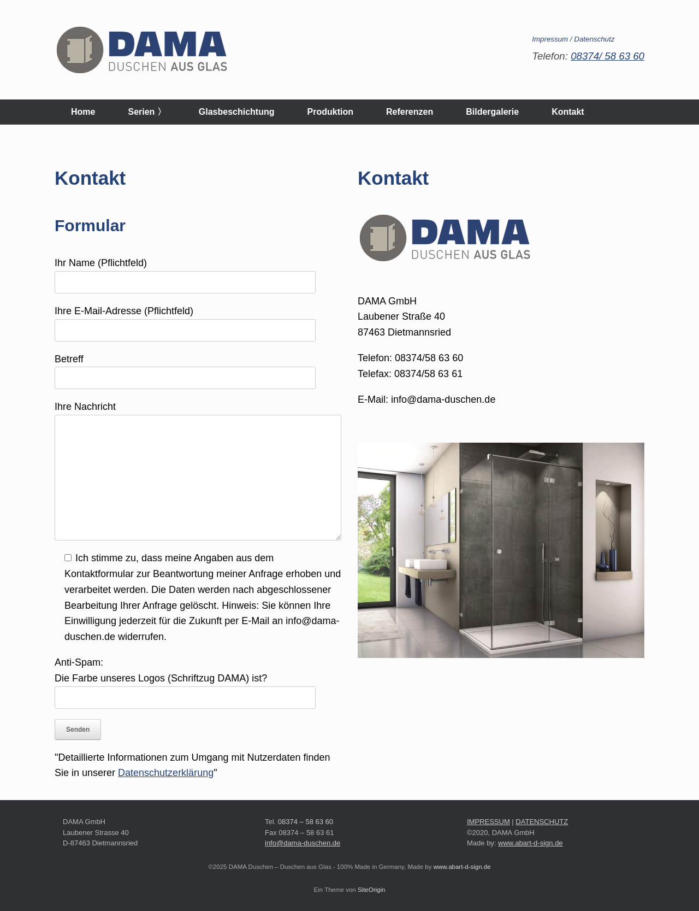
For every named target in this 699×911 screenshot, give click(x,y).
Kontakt (568, 111)
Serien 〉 (146, 111)
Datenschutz (594, 39)
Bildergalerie (492, 111)
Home (83, 111)
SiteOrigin (372, 889)
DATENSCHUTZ (542, 822)
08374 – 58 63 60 (305, 822)
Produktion (330, 111)
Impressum (550, 39)
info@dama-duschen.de (302, 843)
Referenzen (409, 111)
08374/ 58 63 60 (607, 56)
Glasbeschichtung (237, 111)
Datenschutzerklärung (166, 772)
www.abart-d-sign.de (530, 843)
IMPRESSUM (488, 822)
